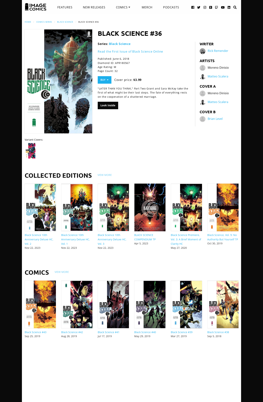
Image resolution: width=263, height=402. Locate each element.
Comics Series (44, 21)
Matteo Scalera (218, 76)
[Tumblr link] (210, 7)
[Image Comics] (36, 7)
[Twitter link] (199, 7)
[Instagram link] (204, 7)
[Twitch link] (216, 7)
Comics (122, 7)
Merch (147, 7)
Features (64, 7)
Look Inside (107, 105)
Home (28, 21)
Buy (104, 79)
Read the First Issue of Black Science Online (130, 51)
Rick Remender (218, 51)
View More (105, 175)
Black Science (65, 21)
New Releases (94, 7)
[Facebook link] (192, 7)
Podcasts (171, 7)
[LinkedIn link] (229, 7)
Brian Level (215, 119)
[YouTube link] (223, 7)
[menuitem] (64, 7)
